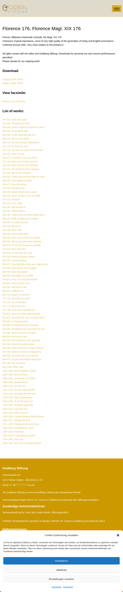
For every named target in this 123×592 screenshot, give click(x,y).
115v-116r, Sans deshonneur (17, 397)
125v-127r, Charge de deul (16, 420)
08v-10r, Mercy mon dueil (15, 138)
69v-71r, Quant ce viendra (15, 294)
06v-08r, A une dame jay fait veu (18, 135)
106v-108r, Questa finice (15, 382)
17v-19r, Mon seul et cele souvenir (20, 161)
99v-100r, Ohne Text (12, 367)
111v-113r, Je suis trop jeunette (18, 389)
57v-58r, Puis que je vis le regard (19, 268)
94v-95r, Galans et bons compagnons (21, 351)
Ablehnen (61, 570)
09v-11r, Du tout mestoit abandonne (20, 142)
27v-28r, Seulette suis (13, 188)
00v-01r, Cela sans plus (14, 119)
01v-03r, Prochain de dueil (16, 123)
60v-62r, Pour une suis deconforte (19, 279)
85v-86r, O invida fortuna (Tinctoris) (20, 325)
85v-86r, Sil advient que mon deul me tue (23, 329)
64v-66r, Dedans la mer (14, 287)
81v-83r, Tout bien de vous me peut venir (23, 317)
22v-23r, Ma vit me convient (16, 173)
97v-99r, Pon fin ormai (13, 363)
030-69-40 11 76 (34, 480)
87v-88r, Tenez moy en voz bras (18, 332)
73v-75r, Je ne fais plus (14, 302)
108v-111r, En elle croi (14, 386)
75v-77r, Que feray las (13, 306)
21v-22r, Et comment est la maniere (20, 169)
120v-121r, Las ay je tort (14, 409)
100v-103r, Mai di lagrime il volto (19, 370)
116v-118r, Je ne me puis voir (17, 401)
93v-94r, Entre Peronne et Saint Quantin (23, 348)
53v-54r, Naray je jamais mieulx (18, 256)
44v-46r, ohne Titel (12, 230)
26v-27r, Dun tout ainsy (14, 184)
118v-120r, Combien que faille (17, 405)
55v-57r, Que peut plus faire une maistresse (25, 264)
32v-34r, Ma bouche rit (14, 207)
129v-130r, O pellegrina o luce (17, 428)
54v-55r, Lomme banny (14, 260)
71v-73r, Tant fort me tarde (16, 298)
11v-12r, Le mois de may (15, 146)
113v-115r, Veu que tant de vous (19, 393)
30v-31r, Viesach (11, 199)
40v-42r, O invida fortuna (15, 222)
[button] (118, 535)
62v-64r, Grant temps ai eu (16, 283)
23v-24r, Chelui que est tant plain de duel (23, 176)
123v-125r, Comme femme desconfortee (23, 416)
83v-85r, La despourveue (15, 321)
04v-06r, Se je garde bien (15, 131)
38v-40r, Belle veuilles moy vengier (20, 218)
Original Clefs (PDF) (12, 79)
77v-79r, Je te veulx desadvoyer (18, 310)
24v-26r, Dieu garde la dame (17, 180)
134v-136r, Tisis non (12, 439)
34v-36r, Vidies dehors (14, 211)
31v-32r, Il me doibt (12, 203)
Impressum (57, 587)
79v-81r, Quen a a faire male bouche (21, 313)
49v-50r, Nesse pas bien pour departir (21, 241)
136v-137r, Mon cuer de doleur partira (21, 443)
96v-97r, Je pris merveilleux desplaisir (21, 359)
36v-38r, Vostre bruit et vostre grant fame (23, 214)
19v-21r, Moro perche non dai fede (20, 165)
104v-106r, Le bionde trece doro (18, 378)
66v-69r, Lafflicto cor (12, 291)
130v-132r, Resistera (13, 431)
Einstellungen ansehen (61, 579)
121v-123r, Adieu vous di (15, 412)
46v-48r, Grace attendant (15, 233)
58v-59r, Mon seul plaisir (15, 272)
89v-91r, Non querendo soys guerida (21, 340)
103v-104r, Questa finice (15, 374)
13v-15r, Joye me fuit (13, 154)
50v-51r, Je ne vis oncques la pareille (21, 245)
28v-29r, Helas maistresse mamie (19, 192)
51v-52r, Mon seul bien (14, 249)
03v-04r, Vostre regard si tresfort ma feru (23, 127)
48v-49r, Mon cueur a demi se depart (21, 237)
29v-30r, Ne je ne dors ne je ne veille (21, 195)
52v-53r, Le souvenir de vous (17, 252)
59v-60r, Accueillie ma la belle (17, 275)
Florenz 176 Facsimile (13, 101)
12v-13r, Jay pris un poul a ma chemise (22, 150)
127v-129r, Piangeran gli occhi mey (20, 424)
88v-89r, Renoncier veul (14, 336)
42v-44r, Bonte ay (11, 226)
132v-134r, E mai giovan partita (18, 435)
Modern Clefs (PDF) (12, 83)
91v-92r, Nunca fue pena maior (18, 344)
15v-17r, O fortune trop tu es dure (19, 157)
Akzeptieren (61, 560)
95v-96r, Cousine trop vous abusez (20, 355)
